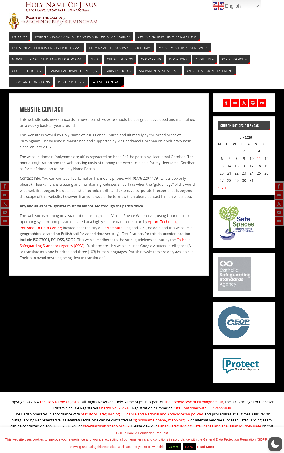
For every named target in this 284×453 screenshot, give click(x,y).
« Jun (222, 187)
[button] (275, 444)
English (227, 6)
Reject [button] (189, 447)
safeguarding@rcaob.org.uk (106, 426)
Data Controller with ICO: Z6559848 (202, 408)
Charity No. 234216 (114, 408)
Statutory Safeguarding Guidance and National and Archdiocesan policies (142, 414)
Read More (205, 447)
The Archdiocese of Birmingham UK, (194, 401)
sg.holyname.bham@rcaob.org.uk (161, 420)
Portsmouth (112, 227)
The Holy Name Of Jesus (59, 401)
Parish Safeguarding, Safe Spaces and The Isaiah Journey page (209, 426)
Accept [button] (173, 447)
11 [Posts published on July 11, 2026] (259, 158)
